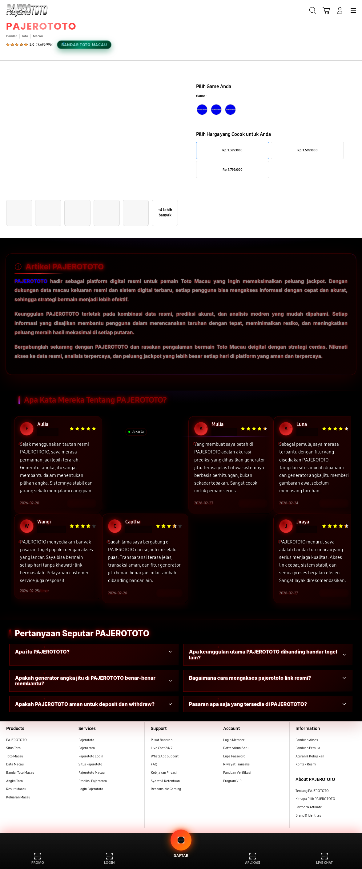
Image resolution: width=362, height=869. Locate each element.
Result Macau (16, 790)
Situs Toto (13, 748)
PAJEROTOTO (41, 26)
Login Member (233, 740)
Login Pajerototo (90, 790)
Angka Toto (14, 781)
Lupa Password (234, 757)
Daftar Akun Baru (235, 748)
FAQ (154, 765)
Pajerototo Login (90, 757)
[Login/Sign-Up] (340, 10)
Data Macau (15, 765)
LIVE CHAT (324, 859)
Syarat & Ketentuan (165, 781)
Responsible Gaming (166, 790)
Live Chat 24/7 (161, 748)
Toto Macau (14, 757)
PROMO (37, 859)
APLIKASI (252, 859)
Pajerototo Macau (91, 773)
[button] (326, 10)
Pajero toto (86, 748)
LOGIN (109, 859)
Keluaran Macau (18, 798)
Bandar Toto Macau (20, 773)
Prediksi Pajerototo (92, 781)
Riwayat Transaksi (237, 765)
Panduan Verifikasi (237, 773)
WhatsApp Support (165, 757)
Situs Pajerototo (90, 765)
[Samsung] (18, 10)
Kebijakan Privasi (164, 773)
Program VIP (232, 781)
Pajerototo (86, 740)
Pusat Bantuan (161, 740)
